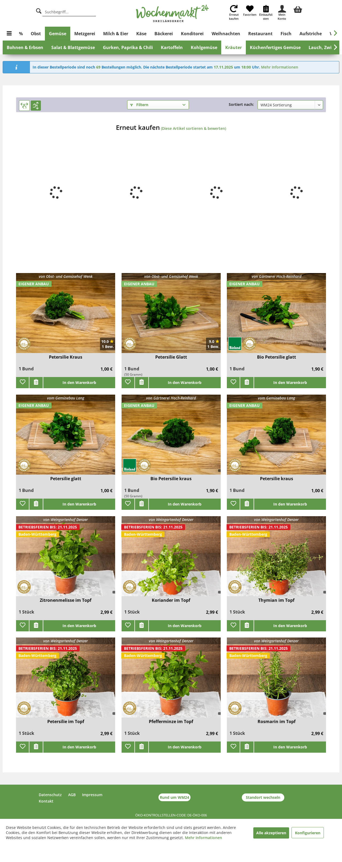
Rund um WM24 (174, 797)
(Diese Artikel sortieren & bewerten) (193, 128)
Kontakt (46, 801)
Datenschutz (50, 794)
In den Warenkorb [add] (79, 382)
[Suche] (38, 10)
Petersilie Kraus (65, 357)
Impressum (92, 794)
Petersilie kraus (276, 479)
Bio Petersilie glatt (276, 357)
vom (65, 397)
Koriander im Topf (171, 600)
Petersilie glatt (65, 479)
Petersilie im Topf (65, 721)
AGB (72, 794)
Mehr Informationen (279, 67)
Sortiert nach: (241, 104)
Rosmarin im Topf (277, 721)
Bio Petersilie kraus (171, 479)
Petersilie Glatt (171, 357)
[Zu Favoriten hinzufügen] (22, 382)
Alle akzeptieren (271, 832)
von (65, 276)
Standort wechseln (263, 797)
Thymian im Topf (276, 600)
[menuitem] (298, 9)
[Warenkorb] (298, 9)
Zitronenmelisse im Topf (65, 600)
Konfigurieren (307, 832)
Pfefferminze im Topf (171, 721)
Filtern (139, 104)
